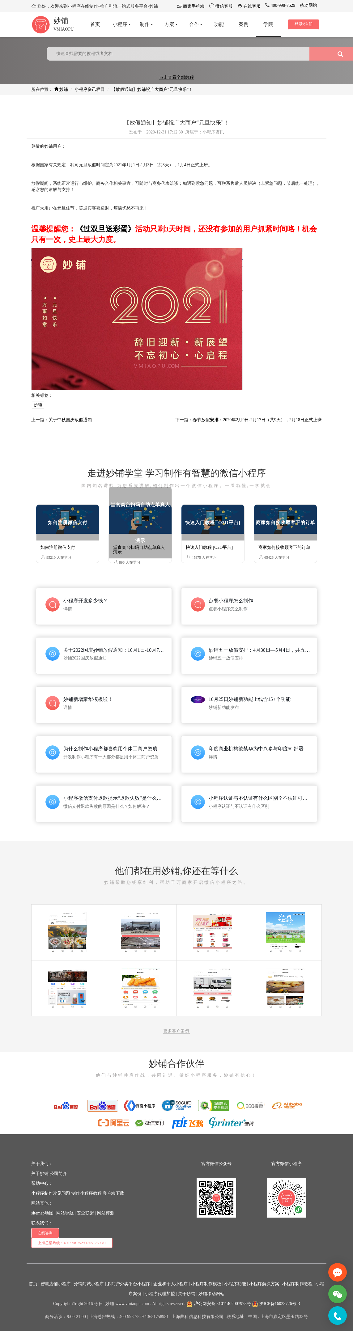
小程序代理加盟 (160, 1293)
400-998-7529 (282, 5)
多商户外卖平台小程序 (128, 1284)
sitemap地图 (42, 1213)
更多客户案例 (176, 1031)
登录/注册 (303, 24)
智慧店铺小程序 (55, 1284)
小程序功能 (235, 1284)
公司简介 (58, 1173)
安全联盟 (85, 1213)
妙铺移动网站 (211, 1293)
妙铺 (60, 21)
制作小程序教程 (86, 1193)
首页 (33, 1284)
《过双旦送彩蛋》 (105, 229)
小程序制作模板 (206, 1284)
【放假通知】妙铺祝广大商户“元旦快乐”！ (152, 89)
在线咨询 (45, 1233)
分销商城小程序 (89, 1284)
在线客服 (251, 6)
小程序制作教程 (297, 1284)
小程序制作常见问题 (50, 1193)
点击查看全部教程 (176, 77)
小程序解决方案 (264, 1284)
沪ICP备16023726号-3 (276, 1303)
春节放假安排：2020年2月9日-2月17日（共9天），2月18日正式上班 (257, 420)
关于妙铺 (40, 1173)
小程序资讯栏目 (89, 89)
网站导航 (65, 1213)
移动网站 (308, 5)
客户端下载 (113, 1193)
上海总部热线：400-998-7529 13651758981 (72, 1243)
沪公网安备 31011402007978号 (218, 1303)
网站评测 (105, 1213)
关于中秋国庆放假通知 (70, 420)
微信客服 (223, 6)
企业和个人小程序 (170, 1284)
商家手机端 (193, 6)
